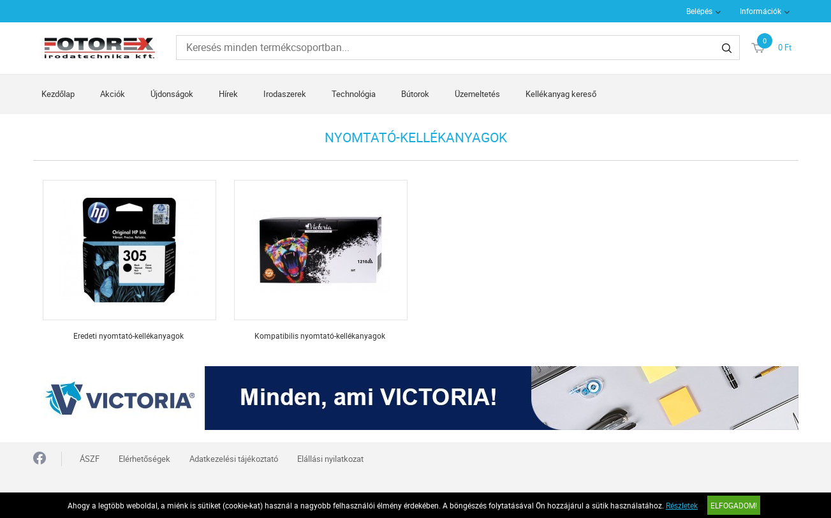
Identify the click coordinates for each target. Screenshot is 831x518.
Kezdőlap (58, 94)
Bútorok (415, 94)
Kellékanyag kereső (561, 94)
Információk (760, 11)
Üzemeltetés (477, 94)
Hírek (228, 94)
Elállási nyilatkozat (330, 458)
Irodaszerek (284, 94)
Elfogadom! (733, 505)
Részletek (682, 505)
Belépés (699, 11)
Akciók (112, 94)
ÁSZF (89, 458)
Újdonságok (172, 94)
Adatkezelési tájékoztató (233, 458)
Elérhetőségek (144, 458)
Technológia (354, 94)
